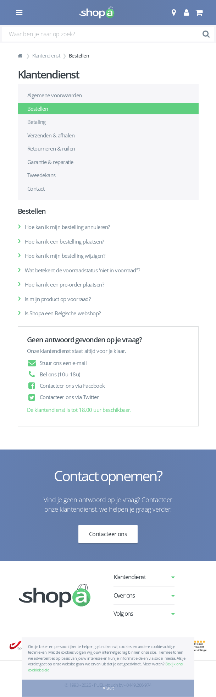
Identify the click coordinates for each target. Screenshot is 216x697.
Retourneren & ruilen (51, 148)
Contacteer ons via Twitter (69, 397)
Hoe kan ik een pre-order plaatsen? (64, 284)
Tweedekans (41, 175)
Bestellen (37, 108)
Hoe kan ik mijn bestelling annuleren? (67, 226)
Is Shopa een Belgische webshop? (63, 313)
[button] (173, 12)
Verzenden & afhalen (51, 135)
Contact (36, 188)
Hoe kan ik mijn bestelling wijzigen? (65, 255)
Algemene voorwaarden (54, 95)
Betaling (36, 121)
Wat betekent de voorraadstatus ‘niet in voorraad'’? (82, 270)
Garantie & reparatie (50, 161)
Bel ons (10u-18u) (60, 374)
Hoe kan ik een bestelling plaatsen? (64, 241)
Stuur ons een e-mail (63, 362)
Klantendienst (46, 55)
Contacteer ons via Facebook (72, 385)
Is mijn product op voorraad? (58, 299)
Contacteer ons (108, 534)
